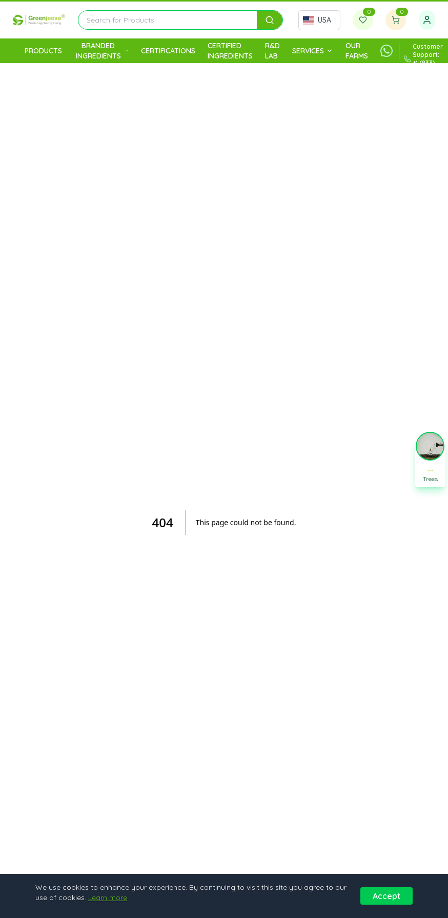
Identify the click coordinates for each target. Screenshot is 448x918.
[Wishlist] (363, 20)
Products (43, 50)
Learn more (107, 897)
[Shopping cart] (395, 20)
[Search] (269, 20)
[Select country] (319, 20)
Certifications (168, 50)
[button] (430, 459)
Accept (386, 896)
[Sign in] (427, 20)
